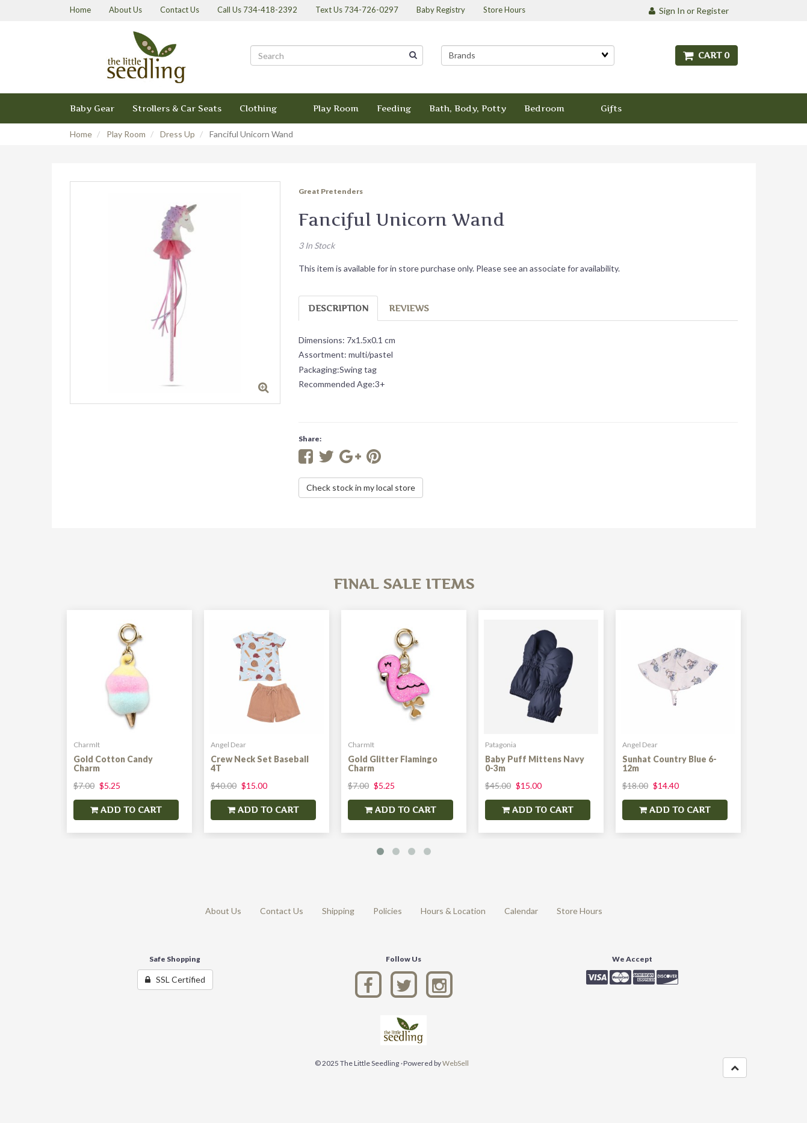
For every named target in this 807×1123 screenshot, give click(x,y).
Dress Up (177, 134)
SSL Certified (175, 979)
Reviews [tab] (409, 308)
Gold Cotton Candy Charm (113, 763)
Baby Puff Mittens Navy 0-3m (534, 763)
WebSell (455, 1063)
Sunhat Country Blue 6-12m (669, 763)
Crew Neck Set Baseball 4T (260, 763)
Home (81, 134)
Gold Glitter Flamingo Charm (393, 763)
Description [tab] (338, 308)
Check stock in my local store (360, 487)
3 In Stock (316, 245)
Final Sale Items (403, 584)
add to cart (125, 809)
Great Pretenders (330, 191)
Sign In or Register (689, 10)
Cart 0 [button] (706, 55)
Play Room (126, 134)
